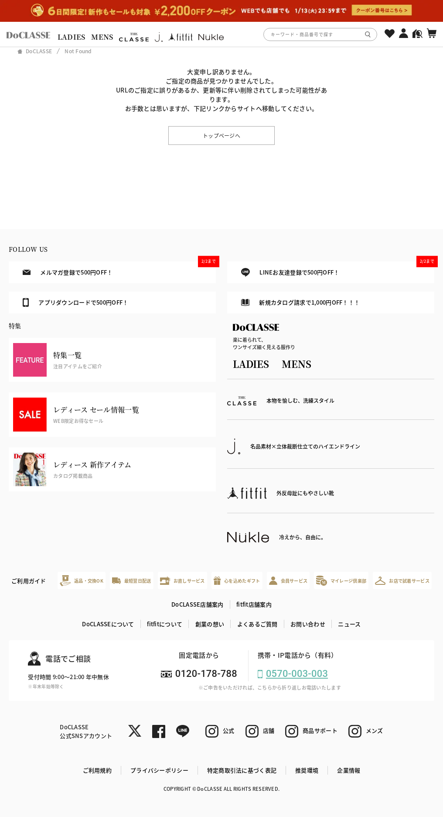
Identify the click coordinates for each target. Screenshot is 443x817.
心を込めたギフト (237, 581)
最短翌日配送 (131, 580)
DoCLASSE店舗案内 (197, 604)
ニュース (349, 624)
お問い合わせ (307, 624)
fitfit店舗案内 (254, 604)
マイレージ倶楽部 (341, 581)
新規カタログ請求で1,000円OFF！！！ (300, 302)
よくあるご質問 (257, 624)
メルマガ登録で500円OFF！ (119, 268)
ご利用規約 (97, 770)
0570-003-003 (297, 673)
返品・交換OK (81, 580)
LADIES (71, 37)
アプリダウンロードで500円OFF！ (75, 302)
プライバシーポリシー (159, 770)
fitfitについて (164, 624)
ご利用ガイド (28, 581)
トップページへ (221, 135)
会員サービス (288, 581)
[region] (221, 34)
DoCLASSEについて (108, 624)
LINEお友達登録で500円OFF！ (337, 269)
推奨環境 (306, 770)
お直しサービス (182, 581)
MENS (102, 37)
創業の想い (209, 624)
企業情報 (348, 770)
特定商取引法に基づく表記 (241, 770)
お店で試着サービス (402, 580)
